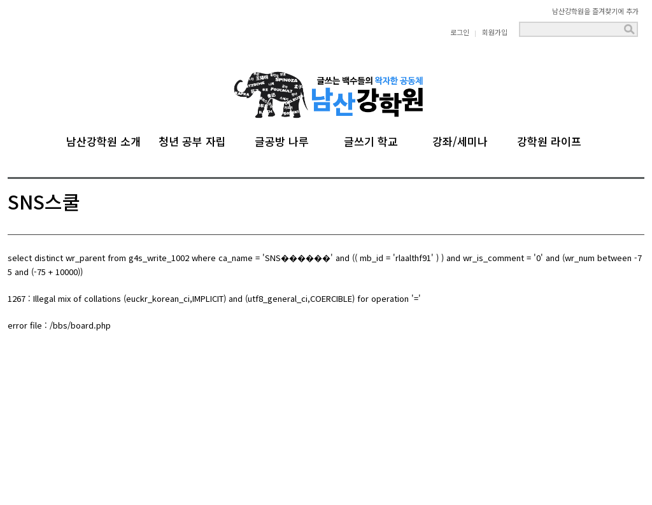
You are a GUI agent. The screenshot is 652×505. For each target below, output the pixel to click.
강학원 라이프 (549, 139)
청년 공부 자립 (192, 139)
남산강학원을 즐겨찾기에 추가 (595, 11)
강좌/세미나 (460, 139)
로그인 (459, 32)
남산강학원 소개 (103, 139)
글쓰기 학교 (371, 139)
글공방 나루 (282, 139)
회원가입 (494, 32)
